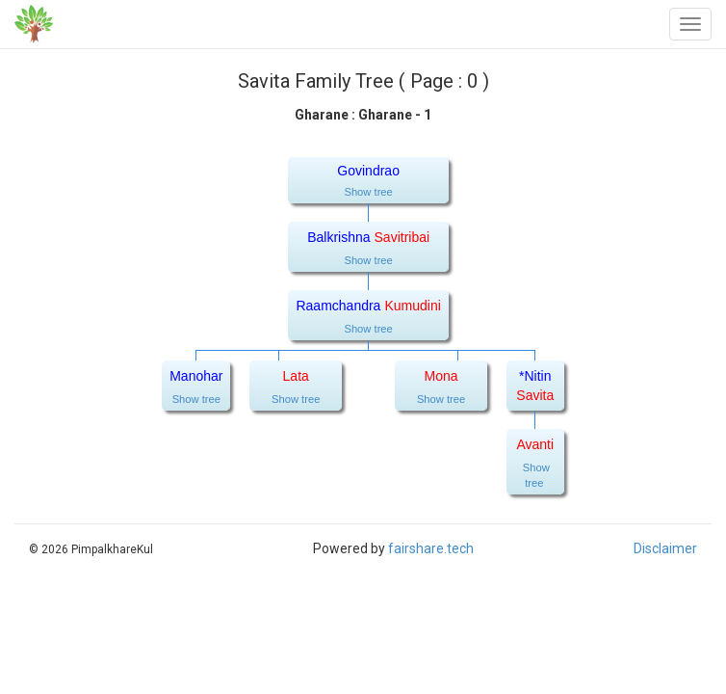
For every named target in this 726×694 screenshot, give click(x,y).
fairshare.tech (431, 548)
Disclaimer (665, 548)
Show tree (368, 192)
